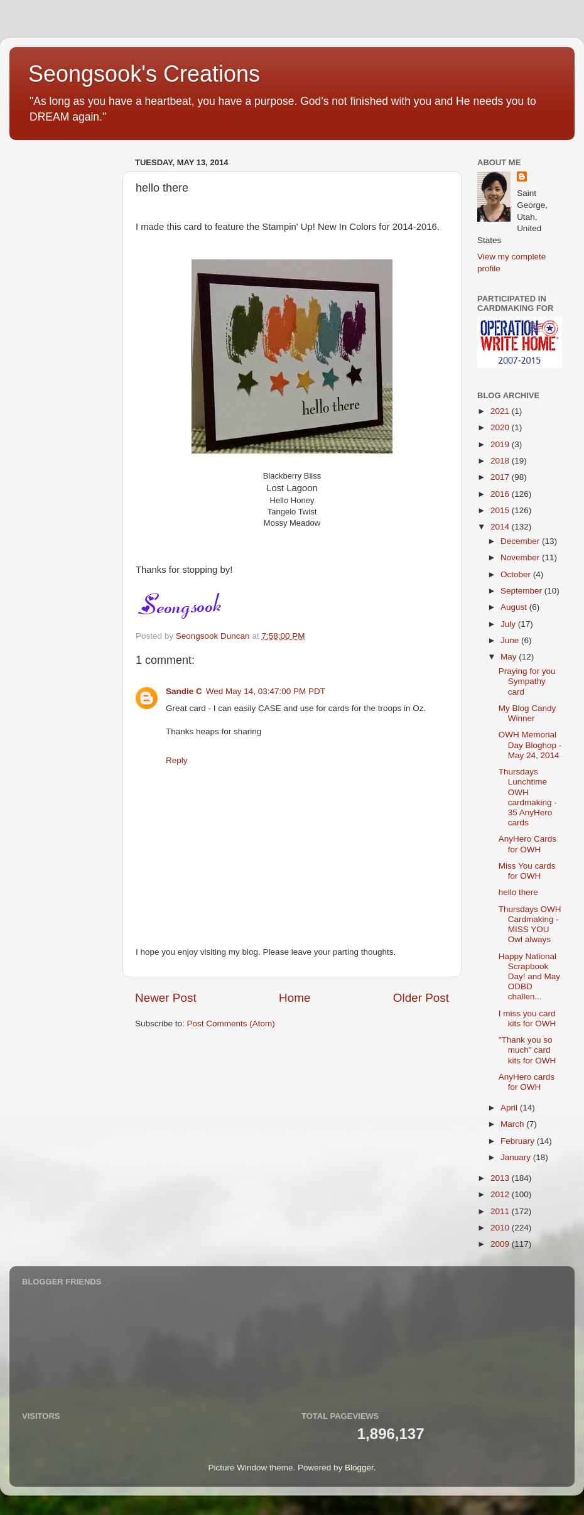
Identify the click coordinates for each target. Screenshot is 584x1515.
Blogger (359, 1467)
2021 (501, 411)
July (509, 624)
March (513, 1124)
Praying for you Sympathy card (527, 681)
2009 (501, 1244)
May (509, 656)
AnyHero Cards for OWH (527, 844)
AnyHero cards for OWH (526, 1082)
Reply (177, 760)
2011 (501, 1211)
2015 (501, 510)
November (521, 557)
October (516, 574)
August (514, 607)
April (510, 1107)
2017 (501, 477)
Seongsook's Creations (144, 74)
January (516, 1157)
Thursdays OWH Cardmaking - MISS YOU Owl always (530, 924)
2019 (501, 444)
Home (294, 997)
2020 (501, 427)
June (510, 640)
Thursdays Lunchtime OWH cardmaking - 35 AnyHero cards (528, 797)
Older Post (421, 997)
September (522, 590)
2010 (501, 1227)
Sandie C (184, 691)
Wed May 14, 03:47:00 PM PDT (265, 691)
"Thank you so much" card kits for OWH (527, 1050)
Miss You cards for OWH (527, 871)
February (518, 1141)
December (521, 541)
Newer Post (166, 997)
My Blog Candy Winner (527, 713)
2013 (501, 1178)
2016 (501, 494)
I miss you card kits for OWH (527, 1018)
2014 (501, 526)
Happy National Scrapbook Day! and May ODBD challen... (529, 977)
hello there (518, 892)
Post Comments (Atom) (231, 1023)
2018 (501, 460)
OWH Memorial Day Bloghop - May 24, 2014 (530, 744)
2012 (501, 1194)
